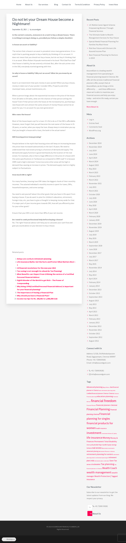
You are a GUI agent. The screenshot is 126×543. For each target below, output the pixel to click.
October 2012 (94, 333)
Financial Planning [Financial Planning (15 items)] (98, 409)
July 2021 (92, 187)
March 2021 (93, 191)
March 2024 (93, 161)
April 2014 (93, 278)
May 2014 (92, 275)
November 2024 (95, 147)
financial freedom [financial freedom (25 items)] (103, 401)
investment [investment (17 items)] (94, 433)
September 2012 (95, 337)
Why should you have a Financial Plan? (33, 295)
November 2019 (95, 227)
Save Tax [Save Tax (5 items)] (113, 460)
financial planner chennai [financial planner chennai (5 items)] (106, 405)
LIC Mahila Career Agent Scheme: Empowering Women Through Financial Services (102, 28)
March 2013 (93, 315)
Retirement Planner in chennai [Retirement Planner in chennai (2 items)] (107, 451)
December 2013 (95, 289)
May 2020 (92, 205)
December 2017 (95, 253)
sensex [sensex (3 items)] (89, 464)
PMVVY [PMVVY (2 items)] (88, 445)
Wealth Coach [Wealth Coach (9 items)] (109, 468)
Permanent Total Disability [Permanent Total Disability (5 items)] (105, 441)
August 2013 (94, 300)
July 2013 (92, 304)
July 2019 (92, 234)
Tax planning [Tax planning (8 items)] (107, 464)
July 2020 (92, 198)
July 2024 (92, 150)
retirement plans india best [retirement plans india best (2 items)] (102, 461)
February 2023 (94, 176)
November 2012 (95, 330)
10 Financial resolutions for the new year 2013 (36, 268)
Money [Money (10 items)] (106, 437)
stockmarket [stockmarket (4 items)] (96, 464)
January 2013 (94, 322)
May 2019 (92, 238)
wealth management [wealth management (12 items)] (99, 472)
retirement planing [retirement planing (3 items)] (92, 451)
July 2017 (92, 256)
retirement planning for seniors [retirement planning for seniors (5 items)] (100, 454)
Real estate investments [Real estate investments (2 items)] (108, 448)
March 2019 (93, 242)
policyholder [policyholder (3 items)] (94, 445)
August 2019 (94, 231)
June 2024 (93, 154)
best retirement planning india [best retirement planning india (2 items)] (107, 390)
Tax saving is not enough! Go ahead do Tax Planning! (39, 271)
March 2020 (93, 213)
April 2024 (93, 158)
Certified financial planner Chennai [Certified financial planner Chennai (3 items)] (97, 393)
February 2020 (94, 216)
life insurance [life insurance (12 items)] (94, 437)
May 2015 (92, 264)
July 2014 (92, 271)
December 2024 (95, 143)
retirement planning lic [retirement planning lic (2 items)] (102, 457)
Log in (91, 119)
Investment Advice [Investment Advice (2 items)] (106, 433)
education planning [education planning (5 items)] (105, 396)
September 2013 (95, 297)
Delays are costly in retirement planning (34, 259)
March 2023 (93, 172)
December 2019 (95, 223)
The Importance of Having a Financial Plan (35, 292)
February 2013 (94, 319)
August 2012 (94, 341)
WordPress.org (95, 130)
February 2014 (94, 282)
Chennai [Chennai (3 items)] (111, 393)
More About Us (92, 107)
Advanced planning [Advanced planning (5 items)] (95, 387)
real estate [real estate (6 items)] (96, 448)
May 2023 (92, 169)
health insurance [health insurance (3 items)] (101, 428)
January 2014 (94, 286)
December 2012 (95, 326)
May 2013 (92, 308)
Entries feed (94, 123)
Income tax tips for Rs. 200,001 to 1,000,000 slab (37, 298)
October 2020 (94, 194)
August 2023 (94, 165)
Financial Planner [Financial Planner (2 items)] (91, 405)
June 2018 (93, 249)
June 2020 (93, 202)
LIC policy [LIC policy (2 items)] (114, 433)
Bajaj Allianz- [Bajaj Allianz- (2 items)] (106, 387)
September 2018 (95, 245)
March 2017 (93, 260)
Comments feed (95, 127)
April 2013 (93, 311)
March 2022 (93, 180)
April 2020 (93, 209)
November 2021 (95, 183)
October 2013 (94, 293)
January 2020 (94, 220)
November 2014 (95, 267)
